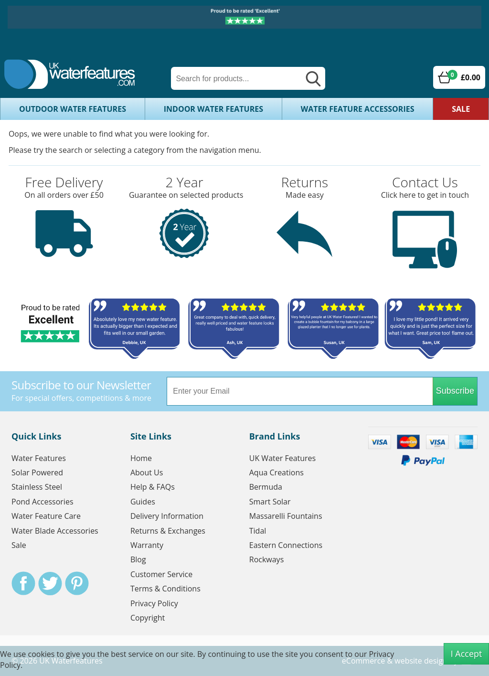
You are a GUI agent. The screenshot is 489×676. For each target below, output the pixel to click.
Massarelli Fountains (285, 516)
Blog (138, 559)
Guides (142, 501)
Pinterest (77, 583)
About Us (146, 472)
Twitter (50, 583)
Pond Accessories (42, 501)
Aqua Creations (276, 472)
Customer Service (161, 574)
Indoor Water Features (213, 109)
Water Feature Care (46, 516)
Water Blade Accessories (54, 531)
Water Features (38, 458)
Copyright (147, 617)
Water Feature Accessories (358, 109)
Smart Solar (270, 501)
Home (141, 458)
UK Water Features (282, 458)
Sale (461, 109)
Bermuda (265, 487)
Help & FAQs (152, 487)
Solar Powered (37, 472)
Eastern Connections (285, 545)
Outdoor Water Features (72, 109)
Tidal (257, 531)
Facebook (23, 583)
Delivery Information (166, 516)
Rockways (266, 559)
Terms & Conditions (165, 588)
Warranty (146, 545)
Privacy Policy (154, 603)
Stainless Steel (36, 487)
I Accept (466, 653)
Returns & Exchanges (167, 531)
